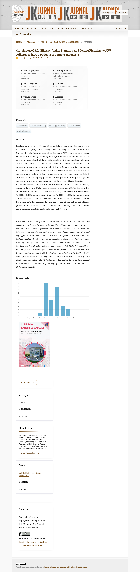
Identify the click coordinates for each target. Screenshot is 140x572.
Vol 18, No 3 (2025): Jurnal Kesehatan (60, 41)
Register (108, 12)
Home (19, 28)
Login (122, 12)
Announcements (68, 28)
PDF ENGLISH (28, 382)
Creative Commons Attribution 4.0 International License (65, 567)
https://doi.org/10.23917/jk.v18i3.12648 (34, 58)
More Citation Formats (30, 453)
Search (121, 28)
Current (32, 28)
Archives (48, 28)
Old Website (23, 34)
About (86, 28)
